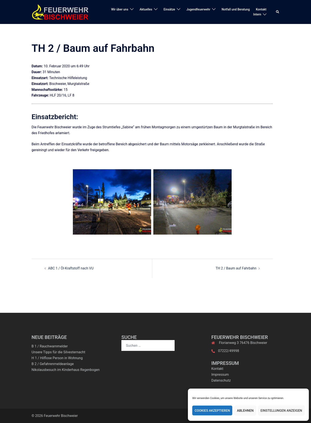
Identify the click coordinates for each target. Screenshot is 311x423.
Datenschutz (221, 380)
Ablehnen (245, 411)
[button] (277, 12)
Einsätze (169, 9)
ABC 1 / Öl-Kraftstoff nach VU (71, 268)
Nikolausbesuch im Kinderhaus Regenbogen (66, 370)
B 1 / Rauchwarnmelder (50, 346)
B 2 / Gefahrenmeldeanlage (53, 364)
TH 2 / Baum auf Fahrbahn (236, 268)
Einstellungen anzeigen (281, 411)
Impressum (220, 374)
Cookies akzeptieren (212, 411)
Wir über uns (119, 9)
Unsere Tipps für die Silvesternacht (58, 352)
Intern (257, 14)
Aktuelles (146, 9)
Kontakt (261, 9)
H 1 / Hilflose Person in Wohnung (57, 358)
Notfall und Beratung (236, 9)
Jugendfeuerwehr (198, 9)
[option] (112, 202)
